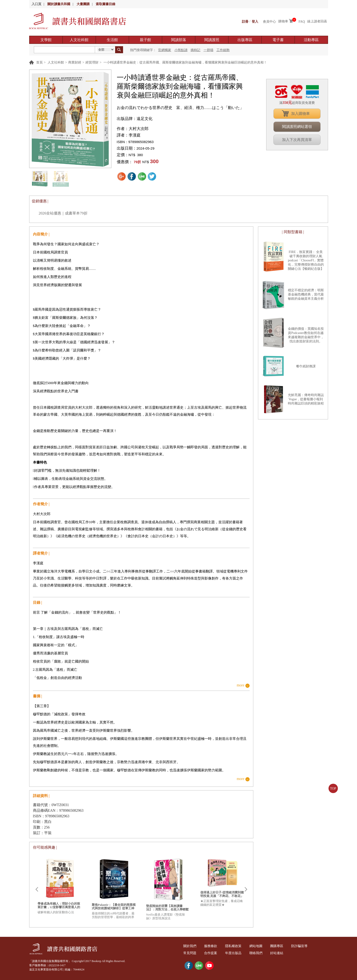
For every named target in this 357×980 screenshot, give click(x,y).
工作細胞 (223, 50)
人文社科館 (79, 40)
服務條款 (212, 946)
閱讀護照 (211, 40)
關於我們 (190, 946)
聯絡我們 (258, 953)
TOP (333, 788)
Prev (36, 889)
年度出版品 (235, 953)
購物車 (283, 21)
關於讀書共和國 (58, 4)
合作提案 (212, 953)
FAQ (302, 21)
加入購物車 (300, 114)
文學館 (46, 40)
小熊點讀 (180, 50)
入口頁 (36, 4)
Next (246, 889)
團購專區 (280, 946)
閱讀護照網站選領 (297, 127)
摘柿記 (195, 50)
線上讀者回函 (317, 21)
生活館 (112, 40)
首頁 (39, 62)
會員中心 (269, 21)
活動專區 (311, 40)
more (240, 685)
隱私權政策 (235, 946)
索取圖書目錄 (105, 4)
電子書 (278, 40)
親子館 (145, 40)
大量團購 (83, 4)
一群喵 (208, 50)
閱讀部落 (178, 40)
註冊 (245, 21)
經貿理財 (92, 62)
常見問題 (190, 953)
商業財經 (74, 62)
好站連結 (280, 953)
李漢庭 (135, 135)
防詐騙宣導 (304, 946)
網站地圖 (258, 946)
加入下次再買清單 (297, 140)
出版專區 (244, 40)
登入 (255, 21)
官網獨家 (164, 50)
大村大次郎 (138, 128)
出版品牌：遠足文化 (134, 118)
